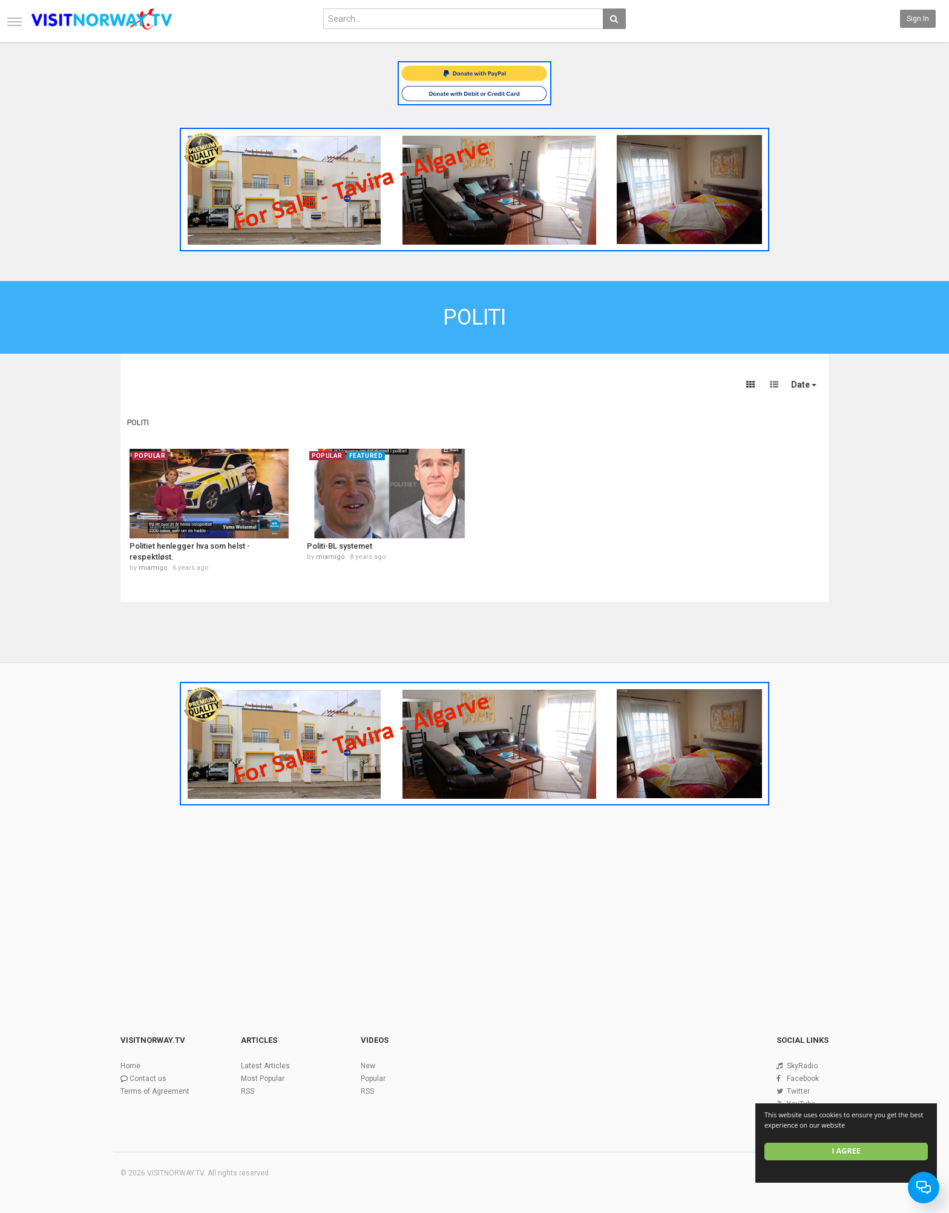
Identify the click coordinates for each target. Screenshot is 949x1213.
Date (803, 384)
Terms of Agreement (154, 1091)
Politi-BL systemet (339, 545)
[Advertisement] (474, 901)
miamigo (153, 568)
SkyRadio (802, 1066)
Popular (373, 1078)
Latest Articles (265, 1066)
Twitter (798, 1091)
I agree (846, 1151)
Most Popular (262, 1078)
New (368, 1066)
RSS (247, 1091)
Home (130, 1066)
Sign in (918, 19)
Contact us (148, 1078)
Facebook (803, 1078)
